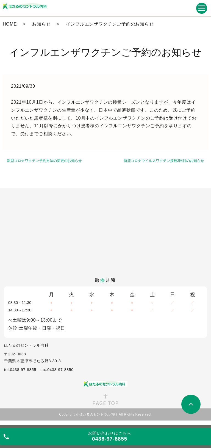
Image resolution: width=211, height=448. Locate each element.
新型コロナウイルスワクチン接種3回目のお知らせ (164, 161)
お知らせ (41, 24)
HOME (10, 24)
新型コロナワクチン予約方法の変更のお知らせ (44, 161)
